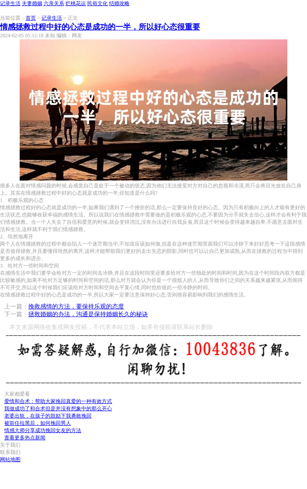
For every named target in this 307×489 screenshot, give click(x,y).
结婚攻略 (119, 3)
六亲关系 (54, 3)
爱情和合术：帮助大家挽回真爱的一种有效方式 (58, 401)
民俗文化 (97, 3)
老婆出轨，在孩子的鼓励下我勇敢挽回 (48, 416)
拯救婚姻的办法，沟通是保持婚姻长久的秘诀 (88, 314)
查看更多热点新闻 (24, 438)
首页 (31, 18)
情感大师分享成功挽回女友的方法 (42, 430)
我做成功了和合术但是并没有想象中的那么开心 (58, 409)
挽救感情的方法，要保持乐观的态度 (76, 306)
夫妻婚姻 (32, 3)
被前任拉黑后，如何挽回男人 (37, 423)
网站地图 (10, 459)
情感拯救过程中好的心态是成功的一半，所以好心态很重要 (100, 27)
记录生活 (10, 3)
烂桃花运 (75, 3)
